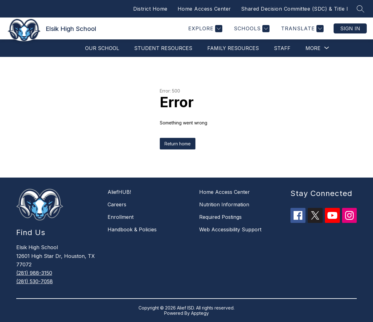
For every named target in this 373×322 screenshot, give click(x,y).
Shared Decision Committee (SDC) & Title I (294, 9)
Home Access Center (204, 9)
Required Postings (220, 217)
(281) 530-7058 (34, 281)
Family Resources (233, 48)
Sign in (350, 28)
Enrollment (121, 217)
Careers (117, 204)
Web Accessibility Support (230, 229)
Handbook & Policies (132, 229)
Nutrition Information (224, 204)
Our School (102, 48)
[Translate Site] (302, 29)
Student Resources (163, 48)
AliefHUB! (119, 192)
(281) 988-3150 (34, 273)
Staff (282, 48)
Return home (177, 143)
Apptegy (200, 313)
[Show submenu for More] (312, 48)
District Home (150, 9)
